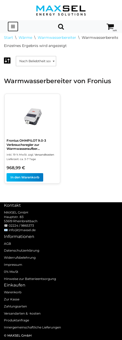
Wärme (25, 37)
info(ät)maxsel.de (22, 230)
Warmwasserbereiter (57, 37)
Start (8, 37)
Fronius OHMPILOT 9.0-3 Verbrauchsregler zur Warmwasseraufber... (26, 145)
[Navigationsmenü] (13, 26)
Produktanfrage (16, 320)
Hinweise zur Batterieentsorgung (30, 278)
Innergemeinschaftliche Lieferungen (32, 327)
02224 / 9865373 (21, 225)
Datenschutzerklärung (21, 250)
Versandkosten (44, 154)
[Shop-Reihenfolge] (36, 61)
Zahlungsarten (15, 306)
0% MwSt (11, 272)
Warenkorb (12, 292)
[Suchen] (61, 26)
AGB (7, 243)
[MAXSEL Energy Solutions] (61, 10)
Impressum (13, 265)
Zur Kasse (11, 299)
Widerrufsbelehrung (20, 257)
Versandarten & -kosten (22, 313)
